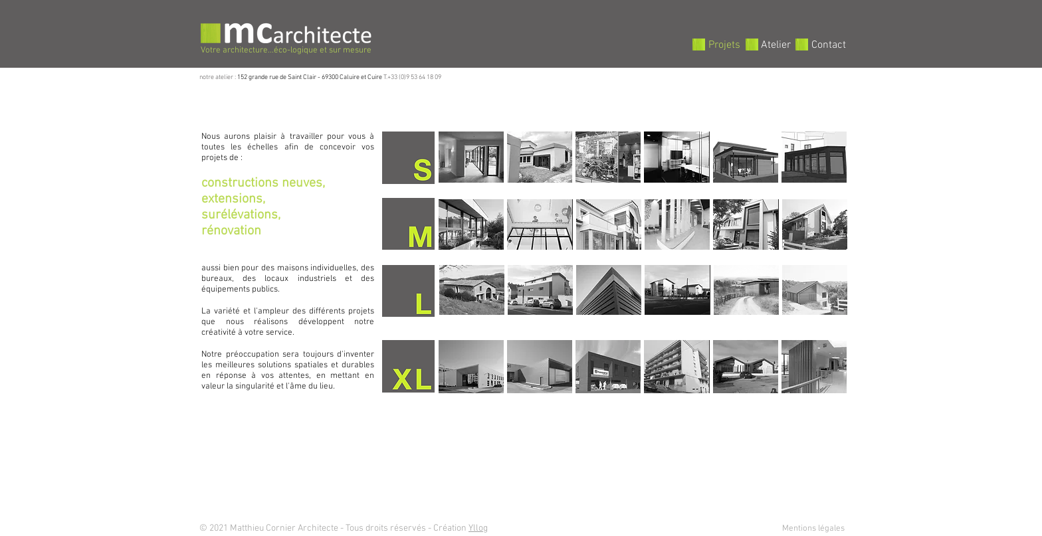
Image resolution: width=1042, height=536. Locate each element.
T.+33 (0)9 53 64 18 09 (411, 77)
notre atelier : (218, 77)
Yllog (478, 528)
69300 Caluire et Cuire (352, 77)
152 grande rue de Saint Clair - (279, 77)
